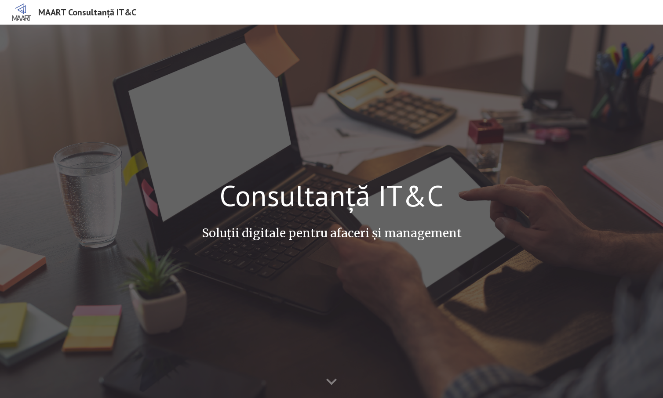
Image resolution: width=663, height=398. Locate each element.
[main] (331, 195)
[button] (331, 382)
